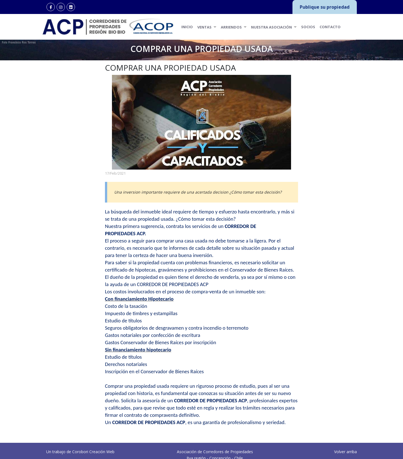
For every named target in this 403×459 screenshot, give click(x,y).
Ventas (206, 26)
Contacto (330, 26)
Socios (308, 26)
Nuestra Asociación (274, 26)
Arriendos (234, 26)
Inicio (187, 26)
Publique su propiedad (325, 7)
